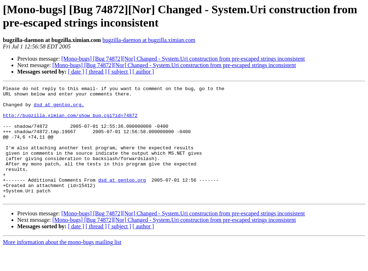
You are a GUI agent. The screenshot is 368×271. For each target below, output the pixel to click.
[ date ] (76, 72)
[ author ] (143, 72)
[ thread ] (96, 72)
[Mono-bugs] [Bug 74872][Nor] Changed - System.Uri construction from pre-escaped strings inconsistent (183, 59)
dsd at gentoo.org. (59, 109)
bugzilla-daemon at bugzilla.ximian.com (149, 40)
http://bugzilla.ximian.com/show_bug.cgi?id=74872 (70, 121)
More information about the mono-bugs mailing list (62, 265)
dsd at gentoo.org (122, 199)
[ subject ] (119, 72)
